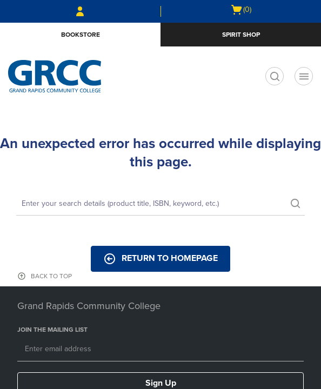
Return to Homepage (160, 258)
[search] (274, 76)
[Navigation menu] (304, 76)
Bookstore (80, 34)
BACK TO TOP (51, 276)
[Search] (160, 204)
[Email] (160, 349)
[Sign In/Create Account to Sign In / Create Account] (79, 11)
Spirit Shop (241, 34)
